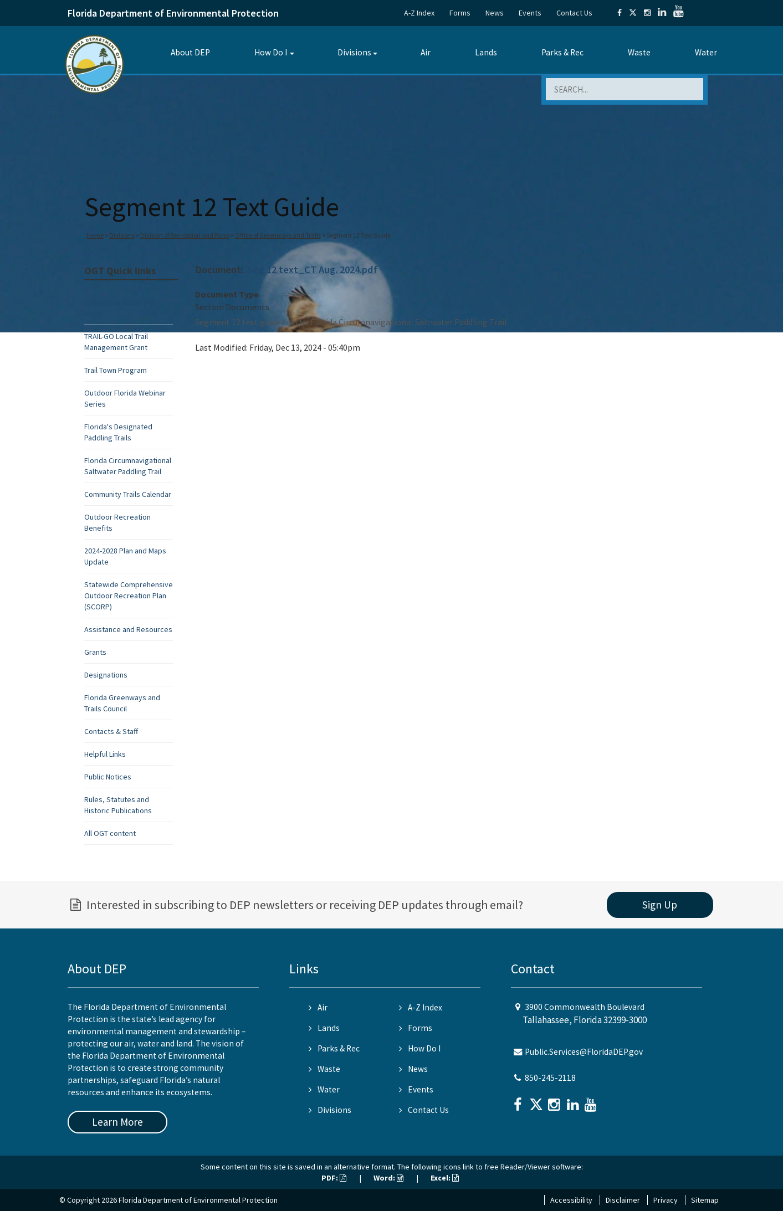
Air (426, 52)
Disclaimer (623, 1200)
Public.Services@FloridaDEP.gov (584, 1051)
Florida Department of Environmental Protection (173, 13)
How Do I (270, 52)
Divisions (354, 52)
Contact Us (574, 13)
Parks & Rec (562, 52)
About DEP (190, 52)
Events (530, 13)
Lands (486, 52)
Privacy (665, 1200)
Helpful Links (105, 754)
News (494, 13)
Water (706, 52)
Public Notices (107, 777)
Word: (388, 1178)
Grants (95, 652)
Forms (459, 13)
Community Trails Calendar (127, 494)
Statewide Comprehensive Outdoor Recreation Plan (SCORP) (128, 595)
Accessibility (571, 1200)
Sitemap (705, 1200)
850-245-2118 (550, 1078)
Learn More (117, 1121)
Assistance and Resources (128, 629)
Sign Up (659, 904)
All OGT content (110, 833)
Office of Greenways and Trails (278, 235)
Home (95, 235)
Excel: (445, 1178)
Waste (639, 52)
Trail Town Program (115, 370)
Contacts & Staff (111, 731)
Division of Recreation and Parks (184, 235)
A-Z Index (419, 13)
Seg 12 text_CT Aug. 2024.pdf (312, 269)
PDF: (333, 1178)
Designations (105, 675)
